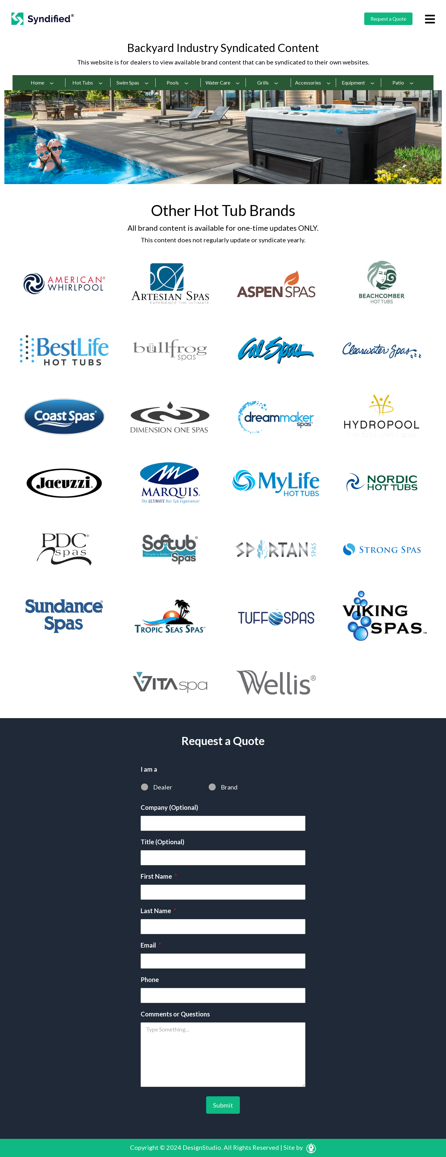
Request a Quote (388, 19)
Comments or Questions (175, 1014)
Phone (150, 979)
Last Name (158, 910)
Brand (229, 787)
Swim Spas (133, 83)
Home (42, 83)
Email (151, 945)
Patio (403, 83)
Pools (178, 83)
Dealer (162, 787)
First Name (159, 876)
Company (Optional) (169, 807)
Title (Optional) (162, 842)
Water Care (222, 83)
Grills (268, 83)
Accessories (313, 83)
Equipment (358, 83)
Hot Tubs (87, 83)
